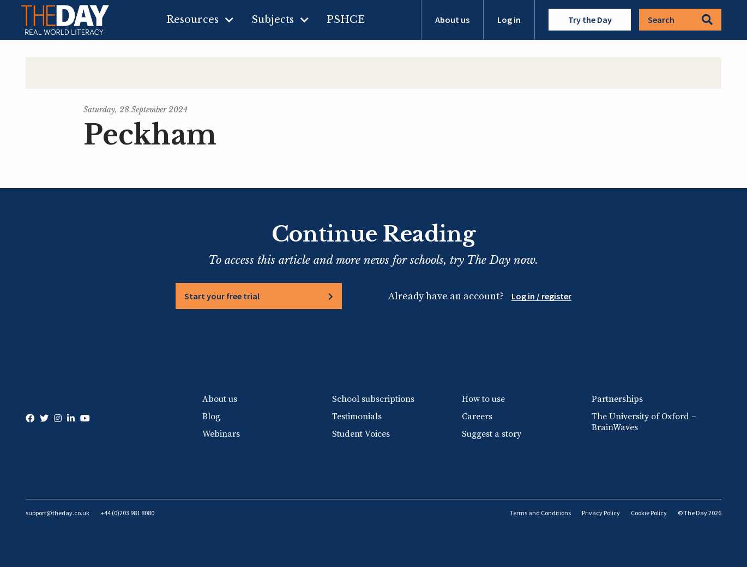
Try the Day (590, 19)
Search (680, 19)
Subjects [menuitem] (272, 20)
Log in (509, 19)
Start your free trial (222, 296)
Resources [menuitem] (192, 20)
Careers (477, 416)
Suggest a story (491, 434)
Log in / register (541, 296)
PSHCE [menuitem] (346, 20)
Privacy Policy (601, 513)
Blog (211, 416)
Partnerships (617, 399)
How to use (483, 399)
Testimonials (357, 416)
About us (452, 19)
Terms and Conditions (540, 513)
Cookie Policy (649, 513)
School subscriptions (373, 399)
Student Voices (361, 434)
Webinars (221, 434)
